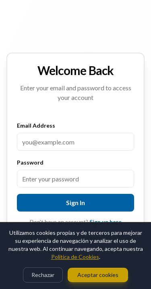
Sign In (75, 202)
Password (30, 162)
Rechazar (42, 274)
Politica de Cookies (75, 256)
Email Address (36, 125)
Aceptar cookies (97, 274)
